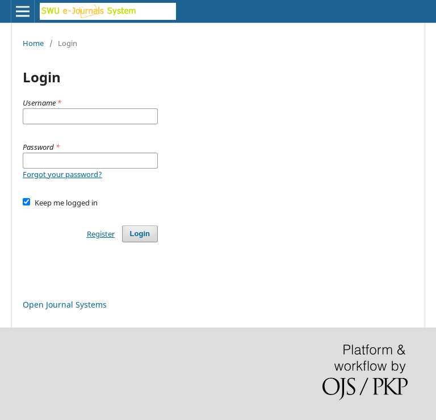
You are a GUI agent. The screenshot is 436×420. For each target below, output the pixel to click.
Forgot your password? (62, 174)
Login (140, 233)
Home (33, 43)
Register (101, 234)
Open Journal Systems (65, 304)
